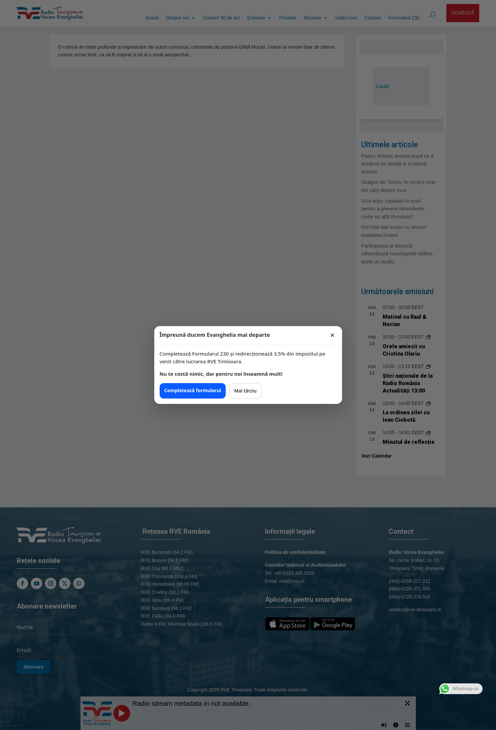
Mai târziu (245, 390)
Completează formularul (192, 390)
